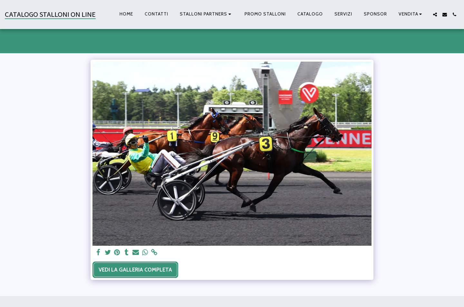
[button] (206, 14)
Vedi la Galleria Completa (135, 269)
